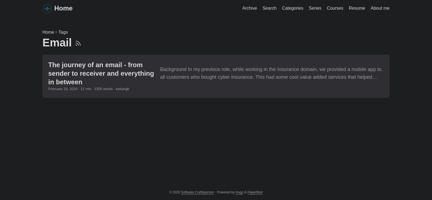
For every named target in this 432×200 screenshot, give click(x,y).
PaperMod (255, 192)
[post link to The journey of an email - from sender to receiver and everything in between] (216, 76)
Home (57, 9)
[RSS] (78, 42)
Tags (63, 32)
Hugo (240, 192)
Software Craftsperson (197, 192)
